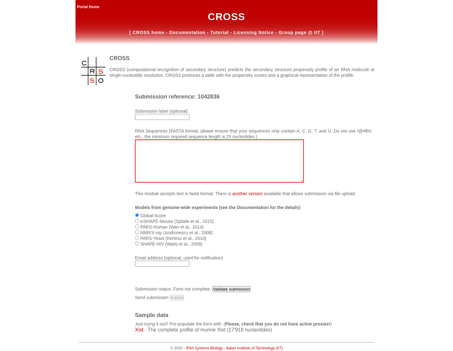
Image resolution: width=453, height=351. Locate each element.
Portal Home (88, 7)
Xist (139, 329)
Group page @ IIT (300, 32)
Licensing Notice (254, 32)
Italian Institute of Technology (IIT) (254, 348)
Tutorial (220, 32)
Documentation (188, 32)
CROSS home (149, 32)
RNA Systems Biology (204, 348)
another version (247, 193)
